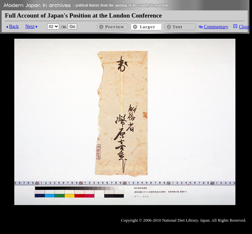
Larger (146, 26)
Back (14, 26)
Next (29, 26)
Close (244, 26)
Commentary (216, 26)
